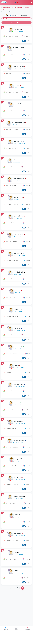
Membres (16, 628)
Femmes (24, 15)
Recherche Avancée (16, 22)
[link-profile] (16, 30)
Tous (8, 15)
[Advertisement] (16, 266)
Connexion (5, 628)
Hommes (15, 15)
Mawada (16, 2)
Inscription (27, 628)
